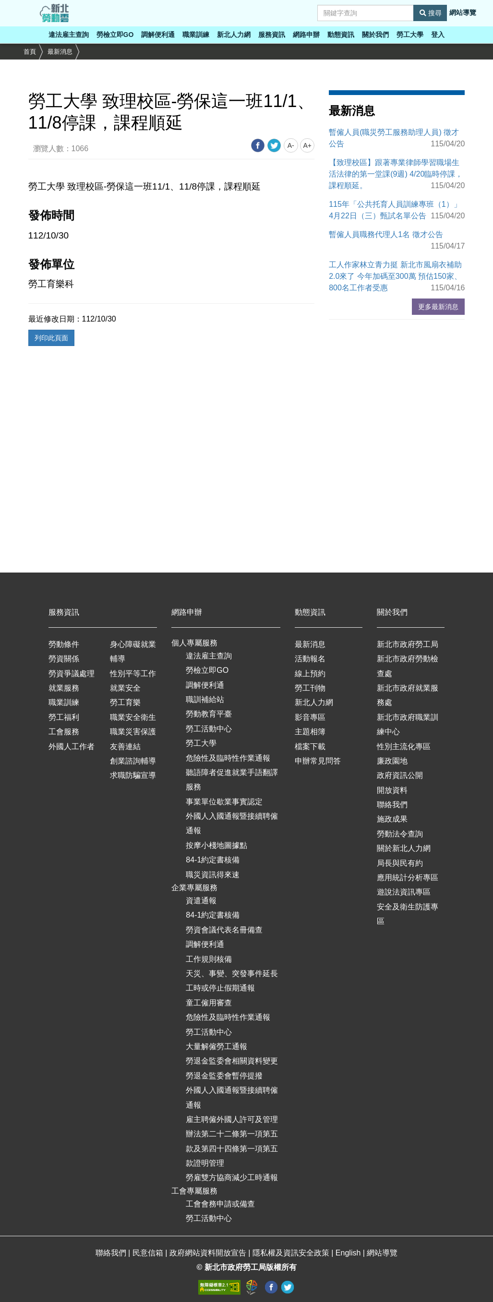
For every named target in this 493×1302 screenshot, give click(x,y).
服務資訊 (271, 34)
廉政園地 (392, 761)
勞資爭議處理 (71, 673)
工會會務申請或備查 (220, 1204)
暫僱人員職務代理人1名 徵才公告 (386, 234)
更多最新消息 (438, 307)
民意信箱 (148, 1253)
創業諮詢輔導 (133, 761)
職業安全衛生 (133, 717)
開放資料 (392, 790)
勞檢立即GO (115, 34)
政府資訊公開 (400, 775)
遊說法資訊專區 (404, 892)
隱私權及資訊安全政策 (292, 1253)
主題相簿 (310, 732)
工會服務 (63, 732)
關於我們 (375, 34)
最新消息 (60, 51)
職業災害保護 (133, 732)
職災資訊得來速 (213, 875)
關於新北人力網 (404, 848)
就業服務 (63, 688)
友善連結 (125, 746)
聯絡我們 (392, 804)
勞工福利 (63, 717)
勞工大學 (410, 34)
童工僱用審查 (209, 1003)
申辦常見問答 (318, 761)
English (349, 1253)
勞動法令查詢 (400, 834)
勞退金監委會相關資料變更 (232, 1061)
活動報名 (310, 659)
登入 (438, 34)
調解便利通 (158, 34)
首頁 (30, 51)
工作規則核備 (209, 959)
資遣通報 (201, 900)
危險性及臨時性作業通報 (228, 758)
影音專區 (310, 717)
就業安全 (125, 688)
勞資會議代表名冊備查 (224, 930)
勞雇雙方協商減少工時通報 (232, 1177)
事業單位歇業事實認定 (224, 802)
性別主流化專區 (404, 746)
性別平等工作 (133, 673)
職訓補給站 (205, 699)
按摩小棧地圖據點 (216, 845)
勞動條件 (63, 644)
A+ (307, 145)
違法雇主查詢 (68, 34)
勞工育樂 (125, 702)
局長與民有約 (400, 863)
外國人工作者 (71, 746)
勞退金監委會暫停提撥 (224, 1076)
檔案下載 (310, 746)
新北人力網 (234, 34)
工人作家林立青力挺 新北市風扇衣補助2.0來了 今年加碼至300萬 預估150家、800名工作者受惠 (395, 276)
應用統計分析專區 (407, 877)
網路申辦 (306, 34)
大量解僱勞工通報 (216, 1046)
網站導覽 (462, 12)
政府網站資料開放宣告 (208, 1253)
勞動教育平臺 (209, 714)
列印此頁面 (51, 338)
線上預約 (310, 673)
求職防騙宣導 (133, 775)
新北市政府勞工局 (407, 644)
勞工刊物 (310, 688)
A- (291, 145)
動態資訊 (340, 34)
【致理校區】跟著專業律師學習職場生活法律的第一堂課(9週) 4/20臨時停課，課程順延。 (396, 174)
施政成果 (392, 819)
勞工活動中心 (209, 729)
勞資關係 (63, 659)
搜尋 (431, 13)
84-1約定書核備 (213, 860)
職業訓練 (195, 34)
